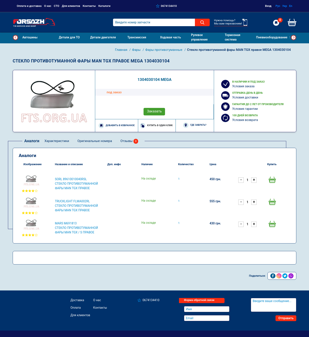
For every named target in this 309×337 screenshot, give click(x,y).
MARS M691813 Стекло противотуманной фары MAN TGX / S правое (76, 228)
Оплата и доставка (29, 6)
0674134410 (169, 6)
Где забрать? (194, 125)
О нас (47, 6)
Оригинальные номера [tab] (94, 141)
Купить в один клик (156, 125)
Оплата (75, 307)
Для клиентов (71, 6)
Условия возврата (245, 120)
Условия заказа (243, 86)
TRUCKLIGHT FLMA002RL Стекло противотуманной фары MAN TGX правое (76, 205)
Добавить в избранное (117, 125)
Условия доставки (245, 97)
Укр (284, 6)
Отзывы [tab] (129, 141)
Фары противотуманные (164, 50)
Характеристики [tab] (56, 141)
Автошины (30, 37)
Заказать (154, 111)
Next (293, 37)
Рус (277, 6)
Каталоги (104, 6)
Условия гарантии (245, 108)
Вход (268, 6)
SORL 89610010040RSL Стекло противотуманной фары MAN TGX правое (76, 183)
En (290, 6)
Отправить (286, 318)
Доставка (77, 300)
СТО (56, 6)
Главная (121, 50)
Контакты (89, 6)
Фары (136, 50)
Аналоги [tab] (31, 141)
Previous (15, 37)
